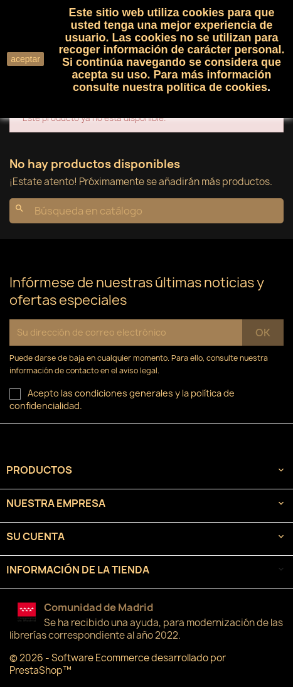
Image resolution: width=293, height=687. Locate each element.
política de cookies (216, 87)
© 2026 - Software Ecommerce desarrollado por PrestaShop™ (117, 664)
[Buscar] (146, 210)
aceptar (25, 59)
